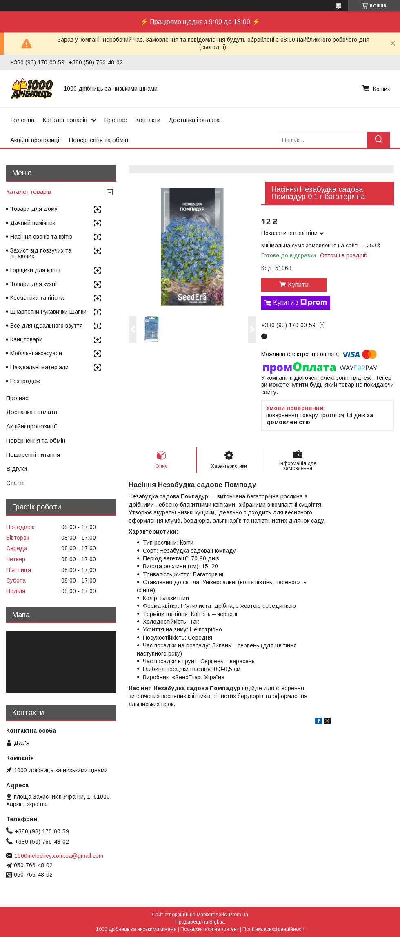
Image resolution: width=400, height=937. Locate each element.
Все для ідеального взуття (46, 325)
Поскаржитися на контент (209, 929)
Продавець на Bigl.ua (200, 922)
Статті (15, 482)
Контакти (147, 119)
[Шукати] (378, 140)
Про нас (115, 119)
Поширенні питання (33, 454)
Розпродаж (25, 381)
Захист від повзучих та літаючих (40, 253)
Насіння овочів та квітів (41, 236)
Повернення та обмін (98, 139)
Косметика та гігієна (37, 298)
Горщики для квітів (35, 270)
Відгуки (16, 468)
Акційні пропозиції (35, 139)
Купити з (300, 302)
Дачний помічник (32, 222)
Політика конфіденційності (273, 929)
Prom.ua (238, 914)
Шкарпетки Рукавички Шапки (48, 311)
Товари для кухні (33, 284)
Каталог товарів (64, 119)
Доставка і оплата (194, 119)
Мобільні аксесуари (36, 353)
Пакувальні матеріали (39, 367)
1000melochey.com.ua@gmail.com (58, 856)
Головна (22, 119)
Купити (298, 284)
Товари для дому (34, 209)
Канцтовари (26, 339)
